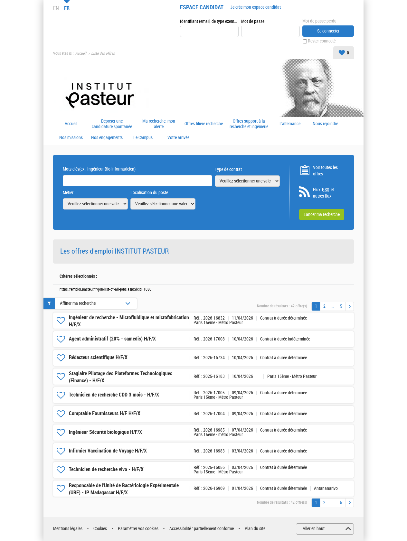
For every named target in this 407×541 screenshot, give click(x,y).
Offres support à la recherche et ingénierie (249, 124)
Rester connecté (322, 41)
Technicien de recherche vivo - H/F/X (106, 470)
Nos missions (71, 138)
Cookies (100, 529)
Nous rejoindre (325, 124)
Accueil (80, 53)
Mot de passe (252, 21)
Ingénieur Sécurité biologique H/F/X (105, 432)
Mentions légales (67, 529)
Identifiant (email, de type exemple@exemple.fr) (209, 21)
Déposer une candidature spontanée (112, 124)
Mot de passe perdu (319, 21)
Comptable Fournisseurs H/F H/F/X (104, 414)
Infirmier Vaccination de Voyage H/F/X (108, 451)
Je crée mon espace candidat (255, 7)
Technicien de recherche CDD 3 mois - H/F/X (114, 395)
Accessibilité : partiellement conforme (201, 529)
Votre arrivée (178, 138)
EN (56, 8)
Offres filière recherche (204, 124)
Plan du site (255, 529)
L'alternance (289, 124)
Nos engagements (107, 138)
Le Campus (143, 138)
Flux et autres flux (323, 193)
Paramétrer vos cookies (138, 529)
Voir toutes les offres (325, 171)
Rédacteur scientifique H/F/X (98, 358)
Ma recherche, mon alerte (158, 124)
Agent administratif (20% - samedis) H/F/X (112, 339)
